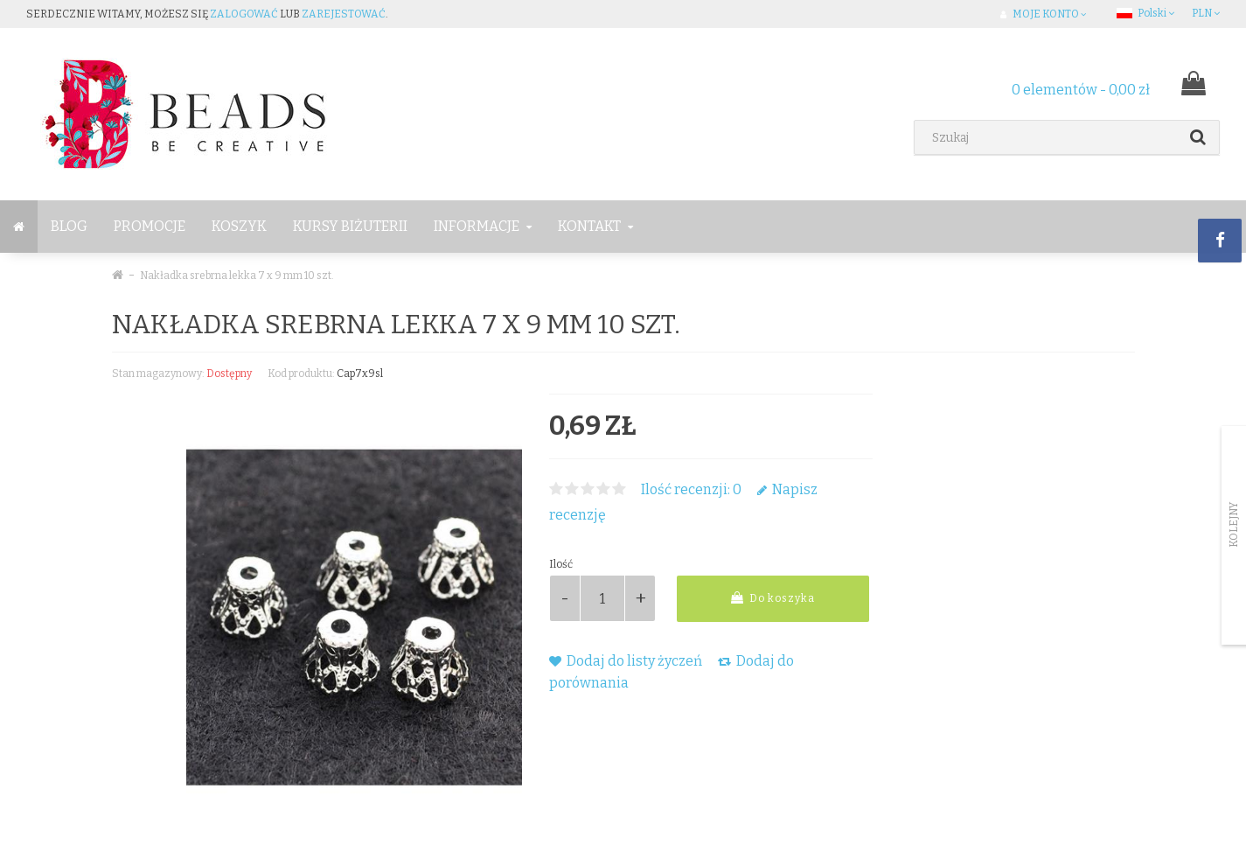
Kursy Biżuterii (350, 226)
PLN (1206, 13)
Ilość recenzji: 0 (691, 489)
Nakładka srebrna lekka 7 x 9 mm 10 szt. (237, 275)
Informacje (483, 226)
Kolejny (1234, 525)
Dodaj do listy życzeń (625, 661)
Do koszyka (773, 597)
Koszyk (239, 226)
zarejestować (344, 14)
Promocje (149, 226)
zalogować (244, 14)
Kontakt (595, 226)
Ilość (561, 564)
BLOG (69, 226)
